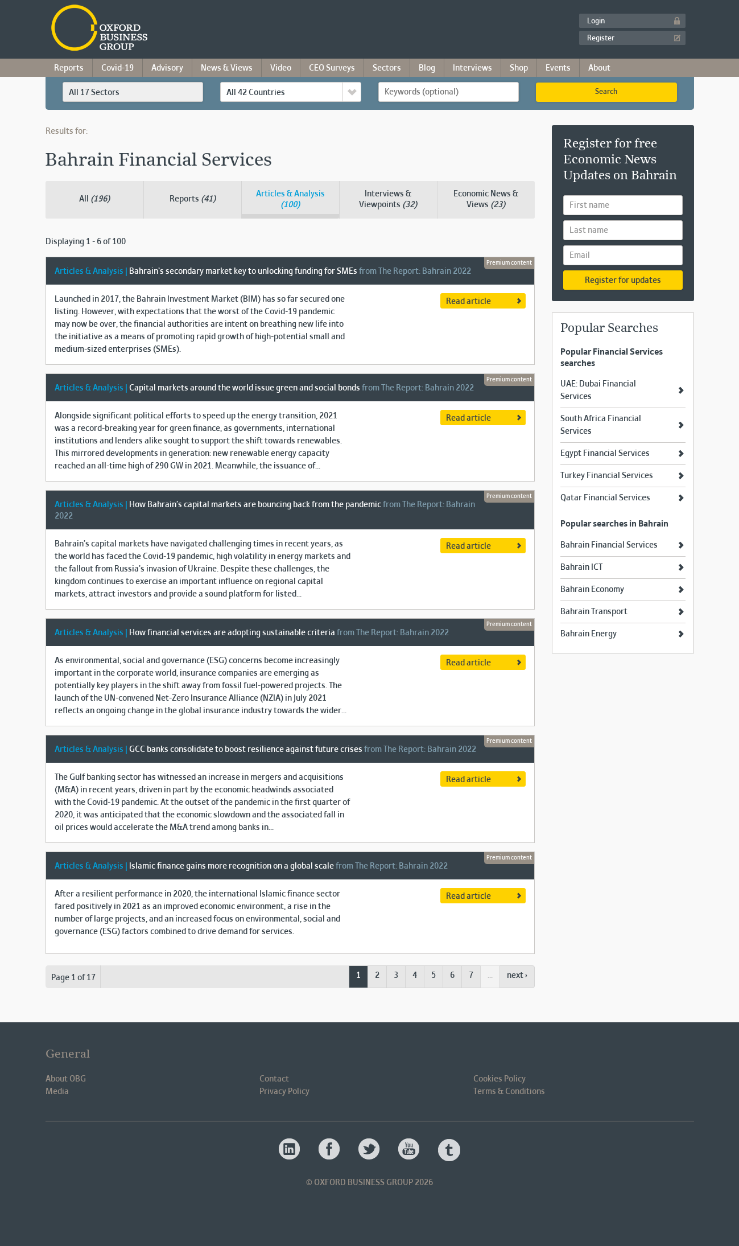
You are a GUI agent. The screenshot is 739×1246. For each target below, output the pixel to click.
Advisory (167, 68)
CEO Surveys (332, 68)
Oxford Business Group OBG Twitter (369, 1149)
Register (600, 39)
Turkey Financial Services (606, 475)
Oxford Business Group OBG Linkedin (290, 1149)
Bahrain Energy (588, 634)
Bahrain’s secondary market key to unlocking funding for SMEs (243, 271)
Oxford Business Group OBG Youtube (409, 1149)
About (599, 68)
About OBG (66, 1079)
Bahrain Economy (592, 589)
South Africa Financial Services (600, 425)
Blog (427, 68)
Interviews (472, 68)
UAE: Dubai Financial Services (598, 390)
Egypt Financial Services (605, 453)
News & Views (227, 68)
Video (280, 68)
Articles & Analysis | (91, 271)
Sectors (387, 68)
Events (558, 68)
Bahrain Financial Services (609, 545)
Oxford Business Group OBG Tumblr (449, 1149)
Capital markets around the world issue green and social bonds (244, 388)
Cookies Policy (499, 1079)
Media (57, 1091)
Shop (519, 68)
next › (517, 975)
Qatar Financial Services (605, 498)
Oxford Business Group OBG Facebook (330, 1149)
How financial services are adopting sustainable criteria (232, 633)
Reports (69, 68)
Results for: (67, 131)
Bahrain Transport (593, 611)
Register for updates (623, 280)
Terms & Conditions (509, 1091)
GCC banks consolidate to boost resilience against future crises (245, 749)
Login (596, 22)
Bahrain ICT (581, 567)
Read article (468, 301)
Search (606, 92)
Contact (274, 1079)
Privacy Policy (284, 1091)
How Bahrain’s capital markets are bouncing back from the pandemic (256, 504)
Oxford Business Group (164, 29)
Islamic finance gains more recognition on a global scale (231, 866)
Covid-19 (117, 68)
